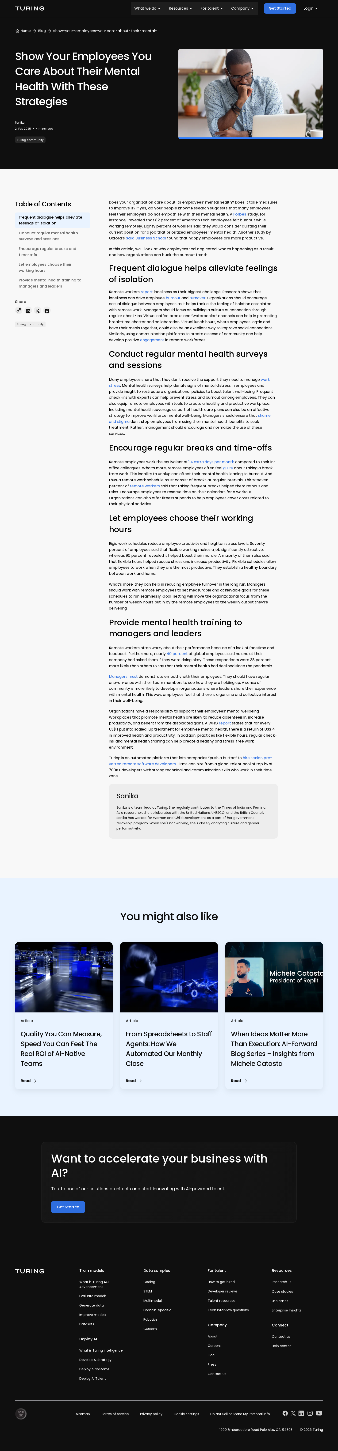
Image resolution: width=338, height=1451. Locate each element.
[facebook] (47, 311)
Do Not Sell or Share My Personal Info (240, 1414)
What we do (65, 8)
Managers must (123, 676)
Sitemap (83, 1414)
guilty (228, 468)
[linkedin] (28, 311)
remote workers (145, 486)
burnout (173, 298)
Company (154, 8)
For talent (126, 8)
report (147, 292)
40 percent (177, 653)
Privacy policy (151, 1414)
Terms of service (115, 1414)
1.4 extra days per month (211, 462)
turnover (197, 298)
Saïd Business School (146, 238)
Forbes (239, 214)
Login (311, 8)
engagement (152, 340)
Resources (96, 8)
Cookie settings (186, 1414)
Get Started (280, 8)
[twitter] (37, 311)
